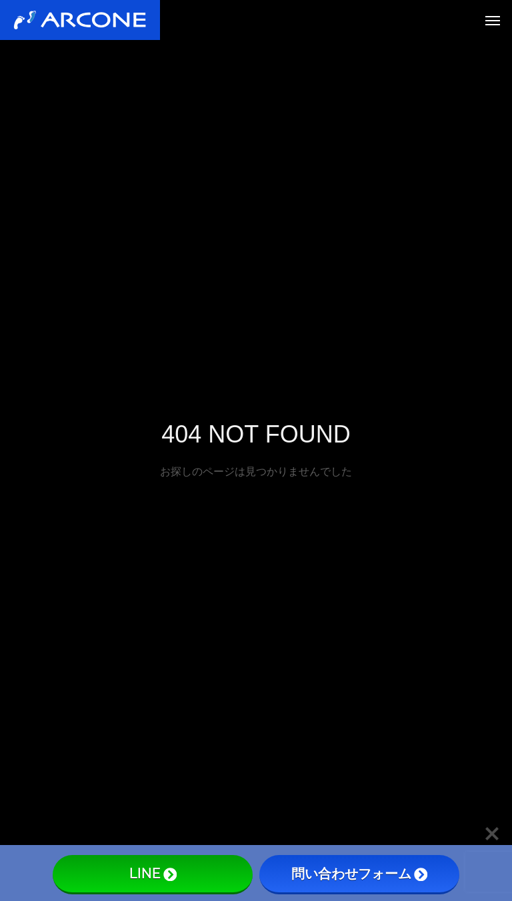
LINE (153, 874)
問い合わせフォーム (359, 874)
